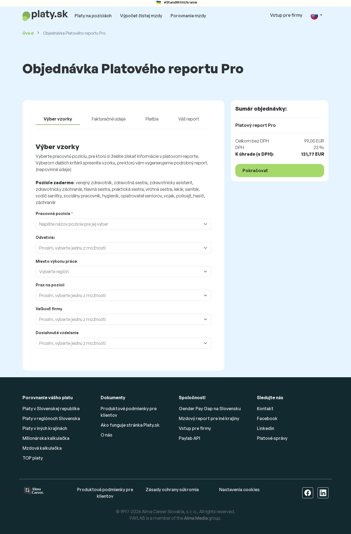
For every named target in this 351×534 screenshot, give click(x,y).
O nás (106, 435)
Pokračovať (255, 170)
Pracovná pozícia (53, 213)
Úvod (28, 33)
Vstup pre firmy (286, 15)
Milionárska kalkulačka (45, 438)
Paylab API (189, 438)
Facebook (267, 418)
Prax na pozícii (50, 285)
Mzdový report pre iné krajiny (209, 418)
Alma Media (196, 518)
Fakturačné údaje (109, 119)
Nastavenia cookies (239, 489)
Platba (152, 119)
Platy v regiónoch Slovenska (51, 418)
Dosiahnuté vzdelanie (57, 332)
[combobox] (120, 224)
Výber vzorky (58, 119)
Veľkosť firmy (49, 308)
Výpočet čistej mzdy (141, 15)
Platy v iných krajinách (44, 428)
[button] (316, 15)
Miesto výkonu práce (56, 261)
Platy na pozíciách (93, 15)
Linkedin (265, 428)
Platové (272, 438)
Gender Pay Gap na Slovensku (210, 408)
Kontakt (265, 408)
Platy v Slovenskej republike (51, 408)
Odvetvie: (45, 237)
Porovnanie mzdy (188, 15)
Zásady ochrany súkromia (172, 489)
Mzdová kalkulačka (42, 448)
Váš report (188, 119)
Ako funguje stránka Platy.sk (130, 425)
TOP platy (32, 458)
